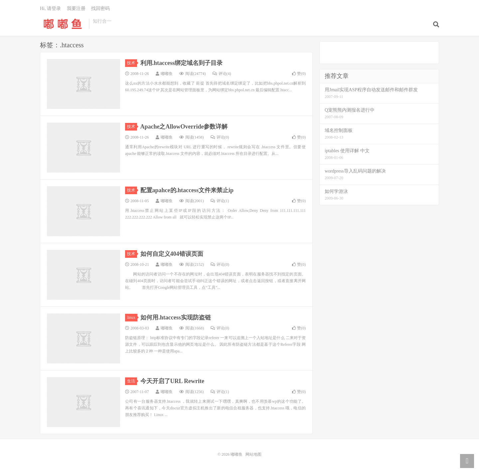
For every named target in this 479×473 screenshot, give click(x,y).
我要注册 (76, 8)
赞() (299, 73)
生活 (132, 381)
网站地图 (253, 454)
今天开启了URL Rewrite (172, 381)
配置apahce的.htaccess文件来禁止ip (187, 190)
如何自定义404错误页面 (171, 253)
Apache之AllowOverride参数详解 (184, 126)
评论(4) (222, 73)
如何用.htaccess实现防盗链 (175, 317)
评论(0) (220, 137)
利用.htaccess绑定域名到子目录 (181, 63)
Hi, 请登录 (50, 8)
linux (132, 317)
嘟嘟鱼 (62, 23)
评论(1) (220, 201)
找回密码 (100, 8)
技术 (132, 63)
